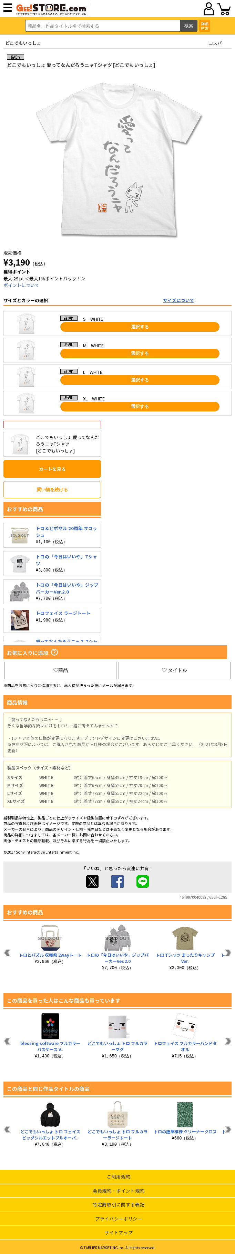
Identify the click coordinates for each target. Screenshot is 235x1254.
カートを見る (52, 469)
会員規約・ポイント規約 (118, 1190)
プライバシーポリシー (118, 1218)
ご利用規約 (118, 1176)
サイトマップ (118, 1232)
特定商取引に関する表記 (118, 1204)
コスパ (215, 43)
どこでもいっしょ (23, 43)
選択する (140, 326)
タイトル (174, 670)
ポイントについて (21, 285)
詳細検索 (204, 26)
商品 (60, 670)
